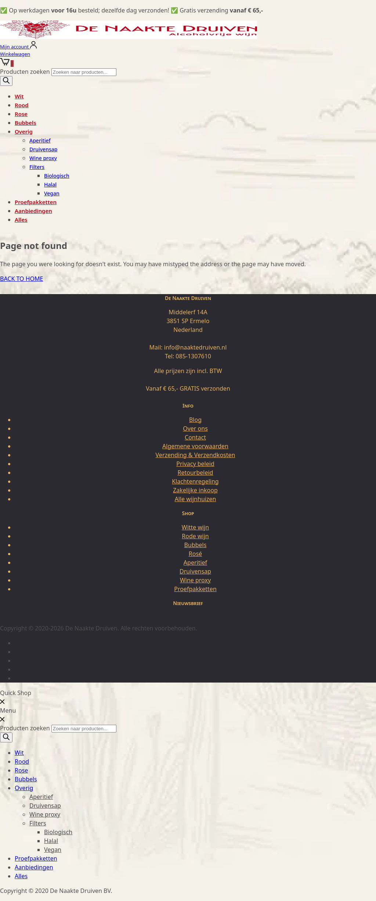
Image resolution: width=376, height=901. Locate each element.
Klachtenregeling (195, 481)
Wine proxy (43, 158)
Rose (21, 113)
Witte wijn (195, 527)
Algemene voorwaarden (195, 446)
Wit (19, 96)
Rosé (195, 554)
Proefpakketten (36, 202)
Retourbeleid (195, 472)
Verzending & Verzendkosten (195, 455)
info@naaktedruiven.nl (195, 347)
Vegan (51, 193)
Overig (24, 131)
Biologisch (56, 175)
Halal (50, 184)
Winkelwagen (15, 54)
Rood (22, 105)
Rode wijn (195, 536)
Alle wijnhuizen (195, 499)
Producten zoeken (25, 72)
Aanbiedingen (33, 210)
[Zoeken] (6, 81)
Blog (195, 420)
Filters (36, 166)
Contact (195, 437)
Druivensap (43, 149)
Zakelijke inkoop (195, 490)
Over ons (195, 428)
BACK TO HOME (21, 279)
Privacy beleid (195, 464)
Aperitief (40, 140)
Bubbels (25, 122)
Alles (21, 219)
